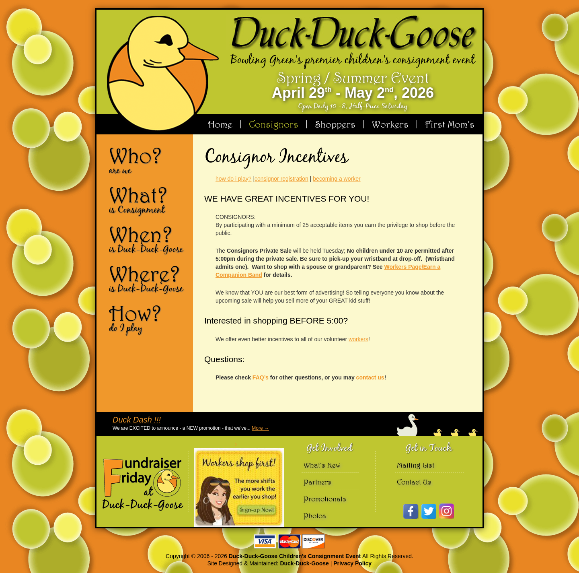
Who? (148, 160)
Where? (148, 278)
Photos (315, 515)
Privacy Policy (352, 563)
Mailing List (415, 465)
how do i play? (234, 178)
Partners (317, 482)
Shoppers (335, 124)
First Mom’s (449, 124)
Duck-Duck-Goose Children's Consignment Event (295, 556)
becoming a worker (336, 178)
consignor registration (281, 178)
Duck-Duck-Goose (304, 563)
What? (148, 199)
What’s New (322, 465)
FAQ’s (261, 377)
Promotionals (325, 499)
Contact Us (414, 482)
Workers (390, 124)
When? (148, 239)
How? (148, 318)
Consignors (273, 124)
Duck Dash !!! (137, 419)
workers (358, 339)
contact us (370, 377)
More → (260, 428)
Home (220, 124)
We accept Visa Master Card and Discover (289, 541)
